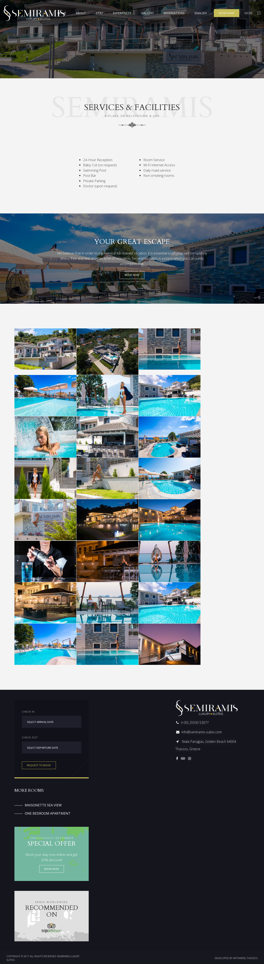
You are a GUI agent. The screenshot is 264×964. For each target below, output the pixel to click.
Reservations (174, 13)
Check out (30, 737)
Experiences (122, 13)
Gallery (147, 13)
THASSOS (252, 958)
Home (61, 13)
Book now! (226, 13)
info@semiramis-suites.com (202, 732)
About (81, 13)
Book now (51, 869)
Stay (99, 13)
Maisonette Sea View (43, 805)
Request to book (39, 765)
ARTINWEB (239, 958)
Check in (28, 711)
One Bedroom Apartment (48, 813)
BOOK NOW (132, 275)
